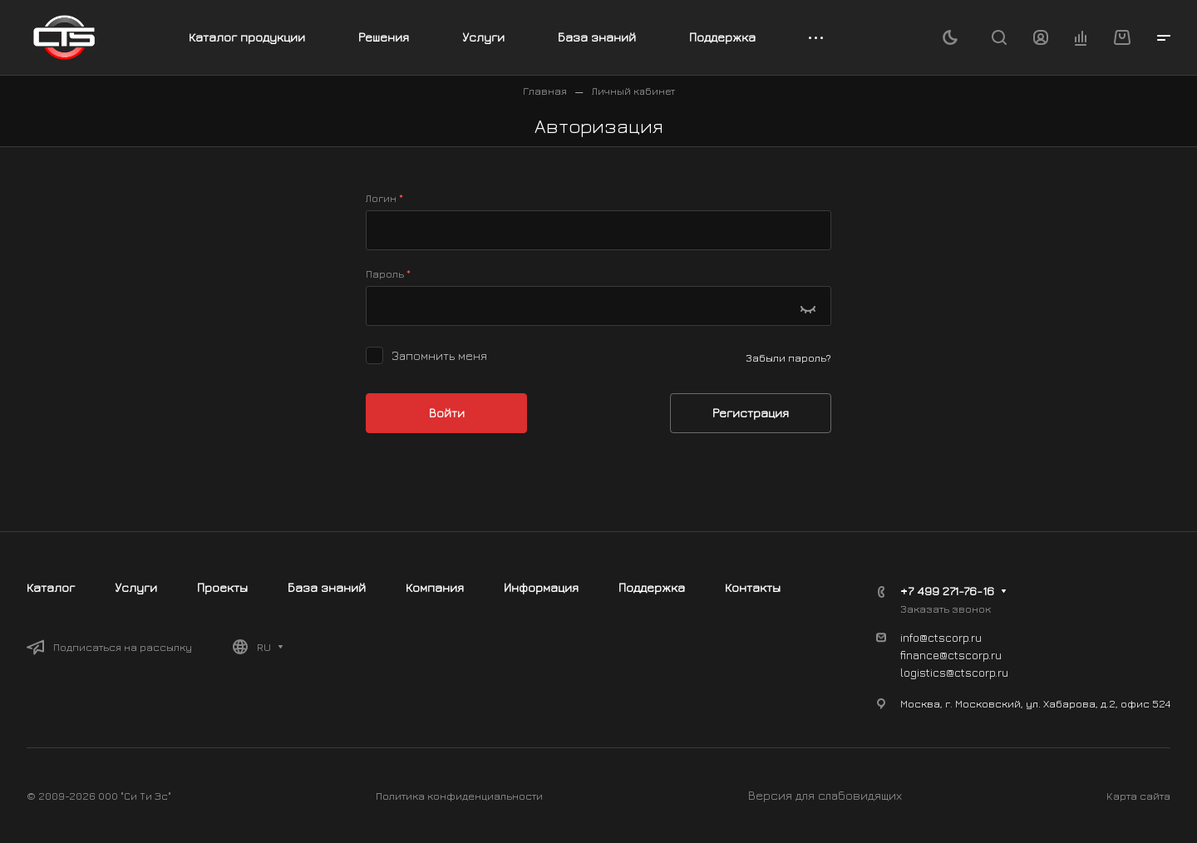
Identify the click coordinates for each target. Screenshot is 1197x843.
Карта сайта (1138, 795)
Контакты (753, 587)
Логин (384, 197)
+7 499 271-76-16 (947, 591)
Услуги (136, 587)
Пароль (388, 273)
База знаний (327, 587)
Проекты (222, 587)
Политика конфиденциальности (459, 795)
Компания (435, 587)
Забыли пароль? (788, 357)
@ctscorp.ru (977, 672)
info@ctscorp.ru (941, 637)
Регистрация (750, 413)
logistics (923, 672)
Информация (541, 587)
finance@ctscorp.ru (951, 655)
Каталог (51, 587)
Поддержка (651, 587)
